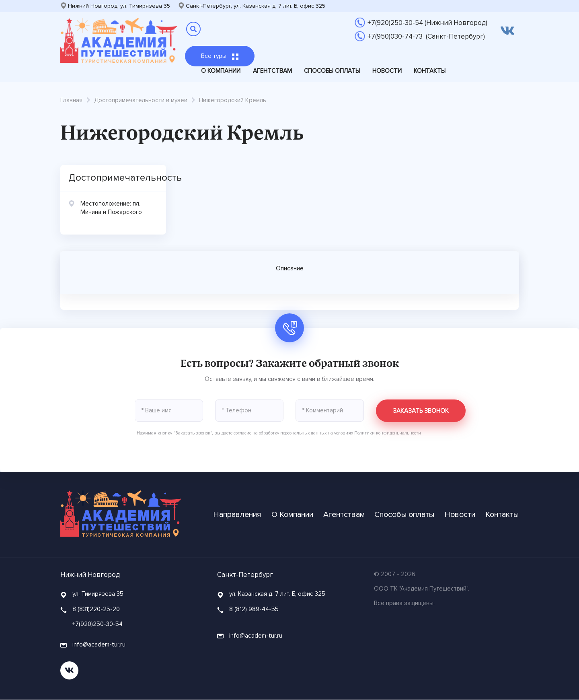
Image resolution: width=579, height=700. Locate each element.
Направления (238, 515)
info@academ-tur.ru (92, 645)
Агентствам (272, 70)
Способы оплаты (332, 70)
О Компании (220, 70)
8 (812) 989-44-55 (254, 609)
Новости (387, 70)
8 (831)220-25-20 (96, 609)
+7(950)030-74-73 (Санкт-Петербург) (426, 36)
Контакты (430, 70)
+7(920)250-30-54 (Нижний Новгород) (427, 23)
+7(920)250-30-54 (97, 624)
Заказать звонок (421, 410)
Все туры (219, 56)
